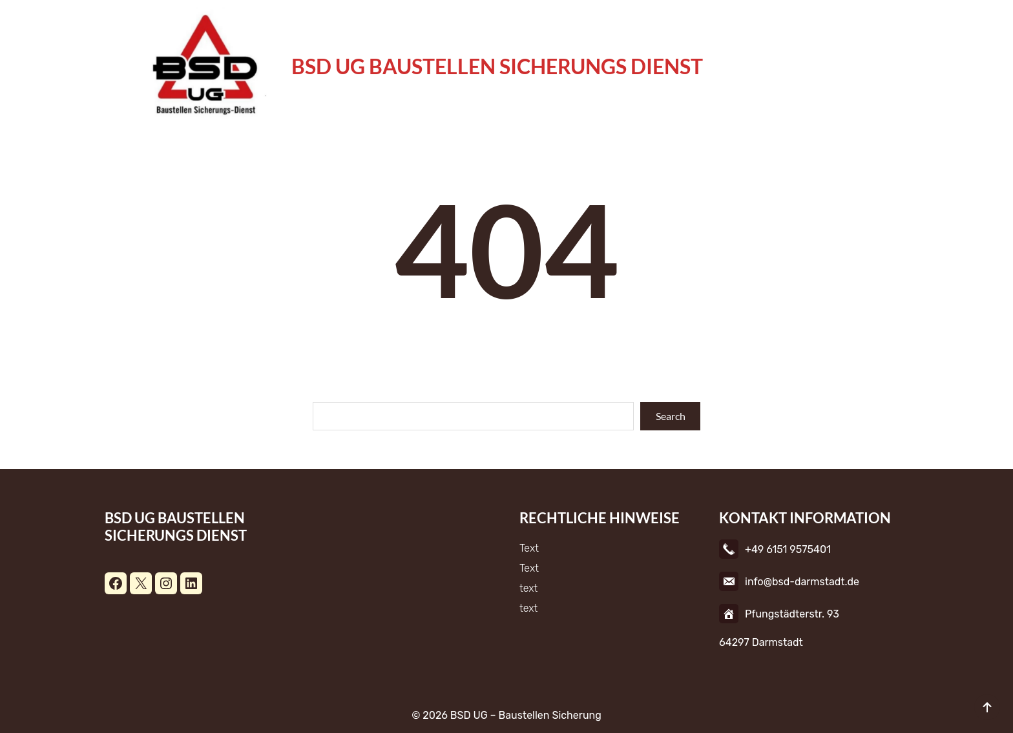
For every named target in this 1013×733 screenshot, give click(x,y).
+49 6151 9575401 (788, 549)
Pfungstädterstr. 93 (792, 614)
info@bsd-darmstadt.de (802, 582)
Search (670, 416)
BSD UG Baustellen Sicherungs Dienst (497, 66)
